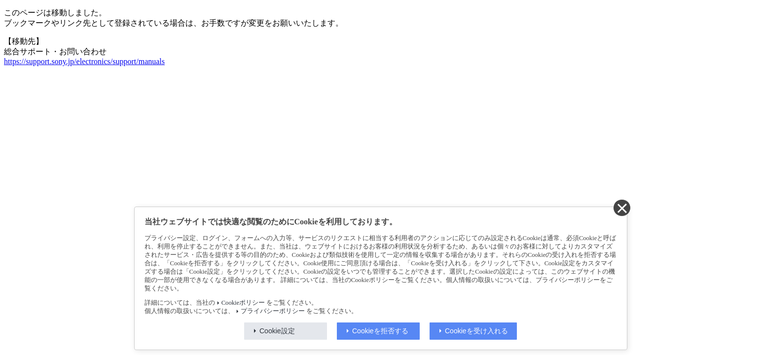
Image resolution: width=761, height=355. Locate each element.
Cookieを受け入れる (476, 331)
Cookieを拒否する (380, 331)
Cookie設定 (277, 331)
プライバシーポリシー (273, 311)
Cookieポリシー (243, 302)
